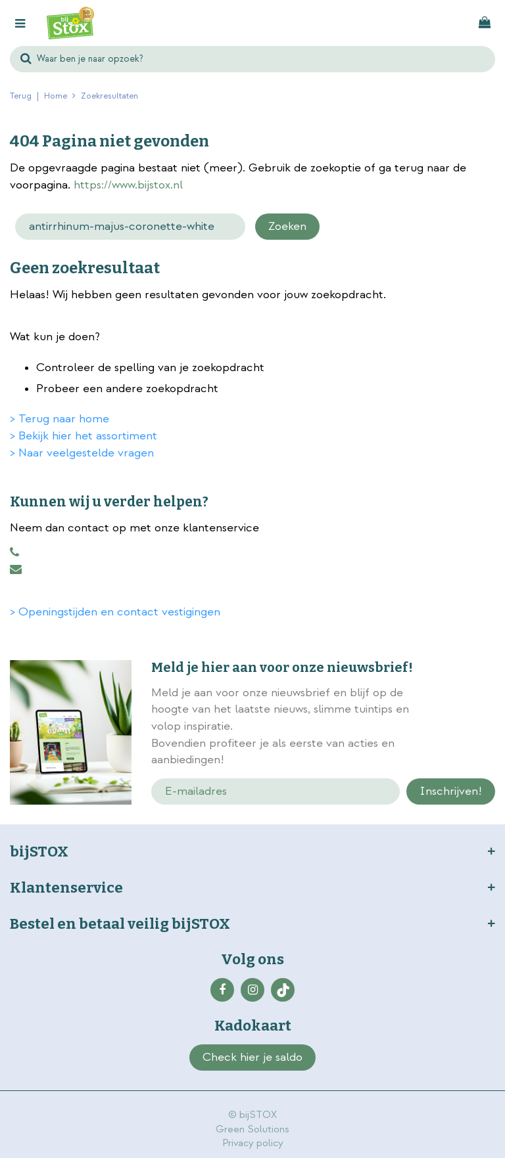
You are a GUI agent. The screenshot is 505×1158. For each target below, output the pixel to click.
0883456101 (14, 552)
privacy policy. (463, 728)
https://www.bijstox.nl (128, 185)
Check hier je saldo (252, 1057)
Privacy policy (252, 1143)
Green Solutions (252, 1129)
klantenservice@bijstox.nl (16, 569)
